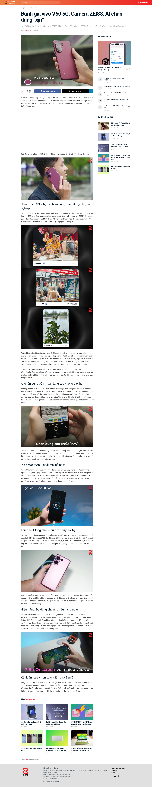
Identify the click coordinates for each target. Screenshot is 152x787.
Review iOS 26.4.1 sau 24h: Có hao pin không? (109, 69)
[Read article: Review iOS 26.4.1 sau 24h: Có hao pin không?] (114, 53)
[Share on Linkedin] (91, 91)
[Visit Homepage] (9, 2)
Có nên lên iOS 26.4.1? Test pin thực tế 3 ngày (117, 86)
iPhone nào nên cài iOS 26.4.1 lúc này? (115, 93)
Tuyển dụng (114, 770)
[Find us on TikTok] (118, 776)
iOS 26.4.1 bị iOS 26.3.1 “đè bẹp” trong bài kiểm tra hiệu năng (120, 157)
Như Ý (28, 30)
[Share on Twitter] (75, 91)
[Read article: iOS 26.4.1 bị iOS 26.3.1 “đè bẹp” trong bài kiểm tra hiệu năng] (82, 712)
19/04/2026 (24, 726)
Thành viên (143, 2)
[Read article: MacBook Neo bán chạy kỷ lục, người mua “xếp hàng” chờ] (82, 738)
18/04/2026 (49, 726)
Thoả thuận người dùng (118, 768)
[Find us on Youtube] (115, 776)
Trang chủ (23, 8)
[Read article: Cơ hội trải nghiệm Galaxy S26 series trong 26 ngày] (57, 712)
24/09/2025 (35, 30)
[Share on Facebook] (47, 91)
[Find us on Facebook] (111, 776)
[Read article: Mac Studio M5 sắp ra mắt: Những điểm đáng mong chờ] (57, 738)
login (26, 759)
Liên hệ (113, 772)
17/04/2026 (74, 753)
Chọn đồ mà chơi (32, 8)
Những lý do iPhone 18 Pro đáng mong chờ (116, 99)
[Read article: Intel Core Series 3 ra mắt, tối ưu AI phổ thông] (32, 712)
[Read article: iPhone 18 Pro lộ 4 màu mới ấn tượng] (32, 738)
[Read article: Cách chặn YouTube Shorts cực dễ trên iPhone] (103, 126)
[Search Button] (58, 2)
